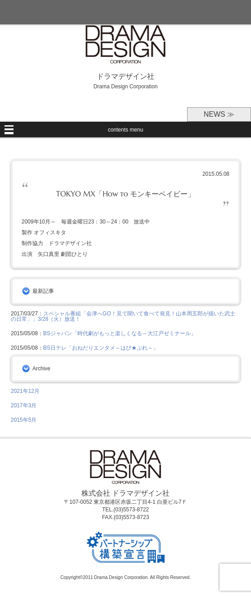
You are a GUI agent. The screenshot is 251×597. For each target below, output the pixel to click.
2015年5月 (23, 420)
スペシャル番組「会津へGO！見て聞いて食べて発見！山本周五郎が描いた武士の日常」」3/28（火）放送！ (123, 316)
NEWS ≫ (219, 114)
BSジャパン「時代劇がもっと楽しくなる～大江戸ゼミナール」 (119, 333)
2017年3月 (23, 405)
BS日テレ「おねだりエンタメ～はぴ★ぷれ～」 (100, 348)
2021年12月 (25, 391)
